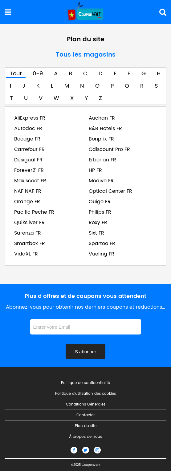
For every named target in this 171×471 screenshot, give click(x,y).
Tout (16, 73)
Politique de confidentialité (85, 383)
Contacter (85, 415)
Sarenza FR (27, 233)
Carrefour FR (29, 149)
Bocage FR (27, 139)
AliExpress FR (29, 118)
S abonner (85, 351)
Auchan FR (102, 118)
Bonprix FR (101, 139)
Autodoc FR (28, 128)
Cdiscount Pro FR (109, 149)
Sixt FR (96, 233)
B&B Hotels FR (105, 128)
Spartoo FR (102, 243)
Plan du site (85, 426)
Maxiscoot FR (30, 180)
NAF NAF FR (27, 191)
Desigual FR (28, 160)
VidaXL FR (26, 254)
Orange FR (27, 201)
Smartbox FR (29, 243)
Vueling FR (101, 254)
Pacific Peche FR (34, 212)
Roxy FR (98, 222)
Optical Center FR (110, 191)
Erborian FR (102, 160)
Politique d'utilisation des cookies (85, 394)
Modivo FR (101, 180)
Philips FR (100, 212)
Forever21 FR (29, 170)
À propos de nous (85, 437)
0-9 (38, 73)
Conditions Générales (85, 404)
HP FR (95, 170)
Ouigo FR (100, 201)
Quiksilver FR (29, 222)
